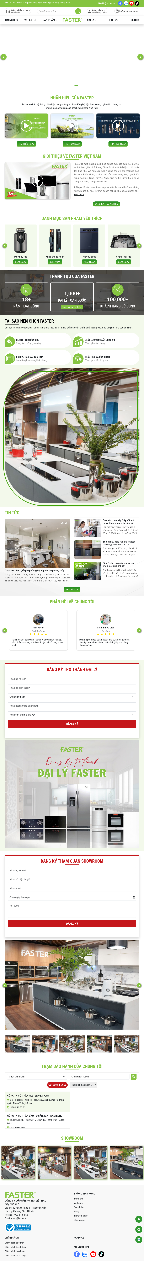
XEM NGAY (20, 248)
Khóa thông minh (55, 243)
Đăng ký (72, 711)
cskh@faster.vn (106, 3)
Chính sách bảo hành (15, 1238)
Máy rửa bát (89, 243)
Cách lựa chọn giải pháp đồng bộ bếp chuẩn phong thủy (34, 557)
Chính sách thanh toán (16, 1234)
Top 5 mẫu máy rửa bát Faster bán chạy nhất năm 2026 (119, 529)
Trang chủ (11, 20)
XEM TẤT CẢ (72, 576)
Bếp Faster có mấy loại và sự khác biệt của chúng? (118, 551)
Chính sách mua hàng (15, 1242)
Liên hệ (135, 20)
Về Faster (30, 20)
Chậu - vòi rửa (123, 243)
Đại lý (90, 20)
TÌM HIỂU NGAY (26, 128)
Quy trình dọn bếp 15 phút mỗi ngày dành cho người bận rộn (118, 508)
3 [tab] (76, 70)
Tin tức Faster (81, 1202)
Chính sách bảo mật (15, 1229)
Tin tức (113, 20)
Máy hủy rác (20, 243)
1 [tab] (68, 70)
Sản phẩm (49, 20)
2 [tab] (72, 70)
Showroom (79, 1207)
